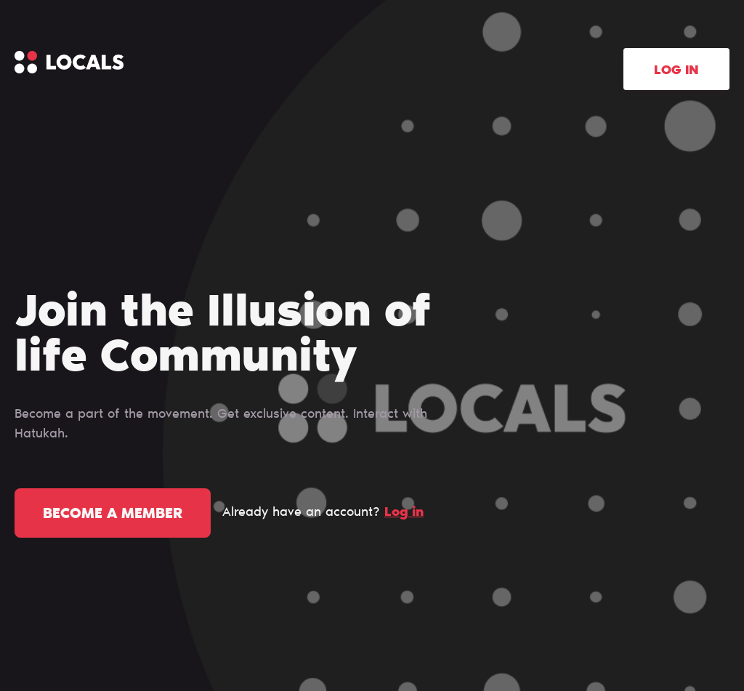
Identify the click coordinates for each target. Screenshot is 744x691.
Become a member (112, 514)
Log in (676, 71)
